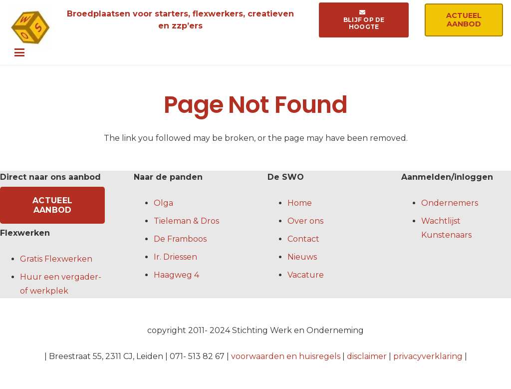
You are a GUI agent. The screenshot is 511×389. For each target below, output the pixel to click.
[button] (259, 52)
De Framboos (180, 239)
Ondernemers (449, 203)
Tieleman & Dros (186, 221)
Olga (163, 203)
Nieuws (302, 257)
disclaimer (367, 356)
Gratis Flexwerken (56, 259)
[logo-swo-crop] (30, 27)
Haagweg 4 (176, 275)
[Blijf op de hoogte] (364, 19)
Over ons (305, 221)
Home (299, 203)
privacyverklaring (428, 356)
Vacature (305, 275)
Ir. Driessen (175, 257)
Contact (303, 239)
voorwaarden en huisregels (285, 356)
